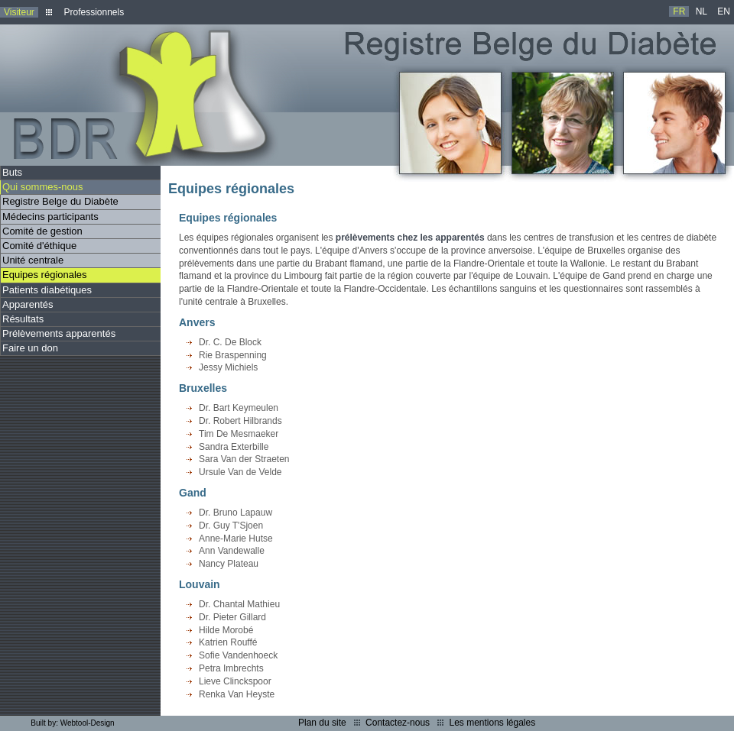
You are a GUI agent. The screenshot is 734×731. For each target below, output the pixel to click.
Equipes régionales (44, 274)
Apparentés (28, 304)
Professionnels (93, 12)
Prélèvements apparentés (58, 333)
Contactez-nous (397, 722)
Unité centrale (32, 260)
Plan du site (322, 722)
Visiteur (19, 12)
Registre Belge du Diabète (60, 201)
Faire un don (30, 348)
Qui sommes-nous (42, 186)
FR (679, 11)
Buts (12, 172)
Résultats (23, 319)
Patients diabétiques (47, 290)
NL (701, 11)
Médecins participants (50, 216)
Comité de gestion (42, 231)
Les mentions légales (492, 722)
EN (723, 11)
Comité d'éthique (39, 245)
